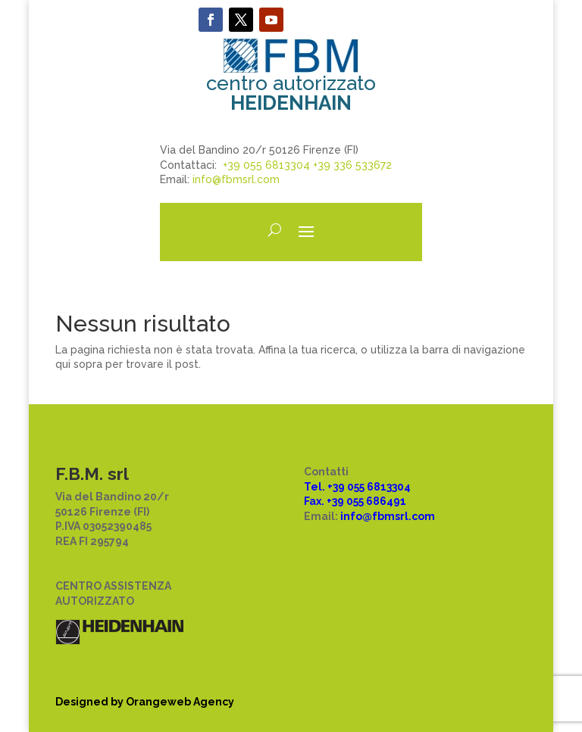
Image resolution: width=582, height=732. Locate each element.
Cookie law (334, 556)
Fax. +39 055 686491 (355, 501)
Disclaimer (333, 571)
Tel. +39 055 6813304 (357, 487)
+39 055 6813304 (266, 165)
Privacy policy (341, 541)
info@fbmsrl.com (236, 179)
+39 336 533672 (352, 165)
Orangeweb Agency (180, 702)
